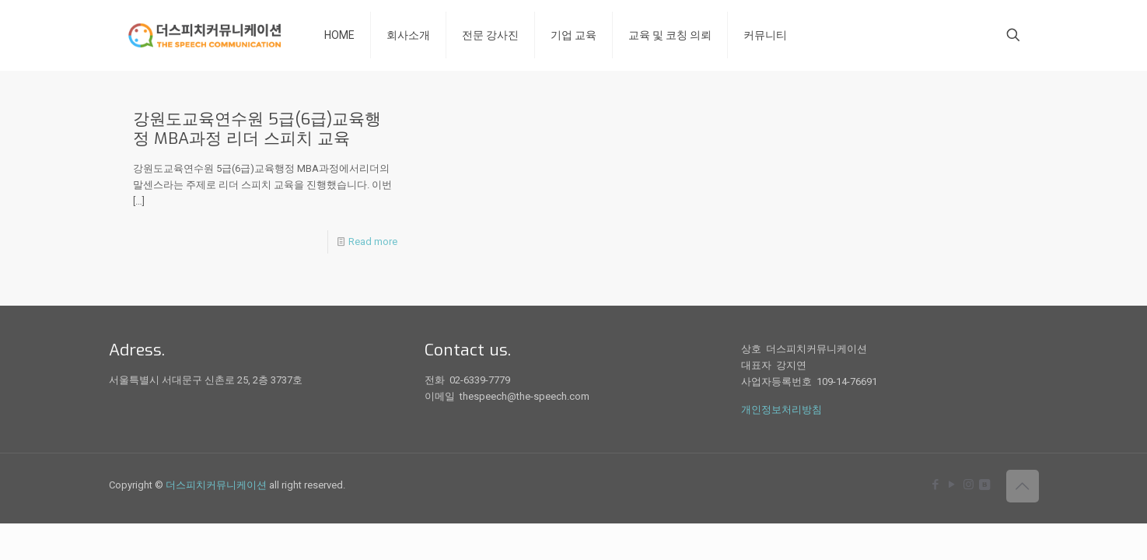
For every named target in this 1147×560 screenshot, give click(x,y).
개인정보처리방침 (781, 409)
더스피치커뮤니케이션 (216, 485)
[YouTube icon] (952, 485)
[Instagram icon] (968, 485)
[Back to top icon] (1022, 486)
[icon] (985, 485)
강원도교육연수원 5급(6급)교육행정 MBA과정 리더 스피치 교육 (257, 128)
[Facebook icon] (936, 485)
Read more (372, 241)
